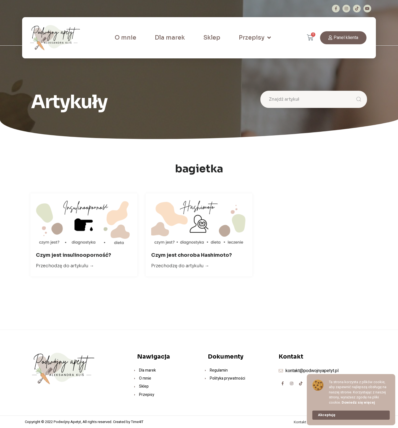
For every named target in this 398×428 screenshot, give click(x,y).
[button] (343, 37)
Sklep (211, 37)
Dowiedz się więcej (358, 402)
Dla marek (170, 37)
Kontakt (300, 422)
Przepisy (255, 37)
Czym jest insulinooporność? (73, 255)
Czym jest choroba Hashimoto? (191, 255)
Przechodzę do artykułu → (65, 266)
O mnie (125, 37)
